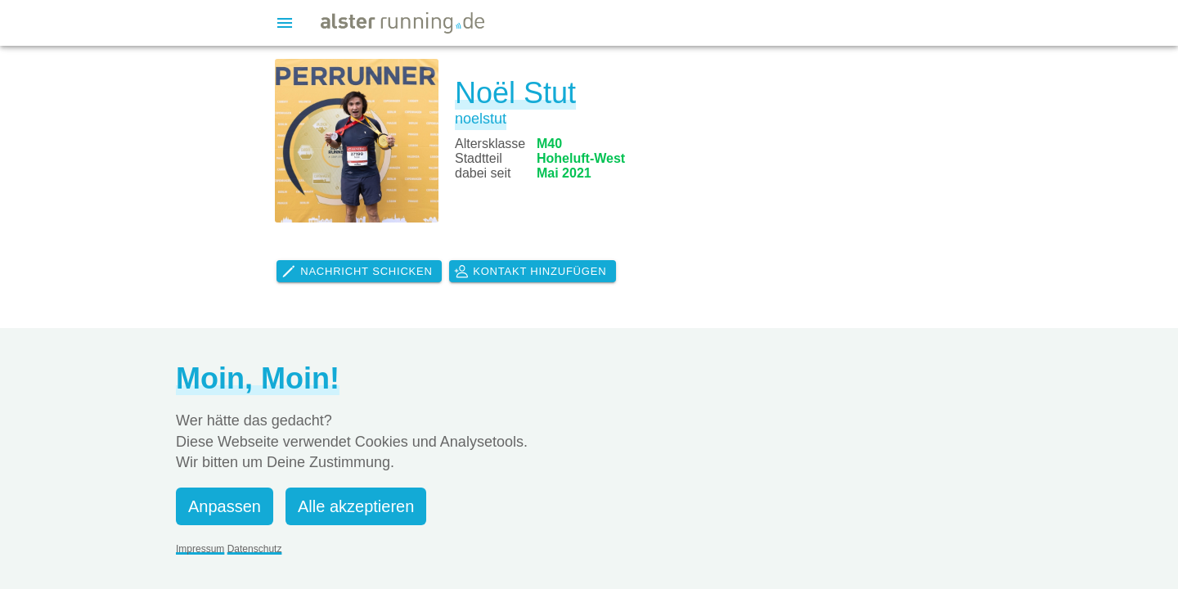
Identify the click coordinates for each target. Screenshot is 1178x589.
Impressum (200, 549)
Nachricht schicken (356, 271)
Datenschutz (254, 549)
